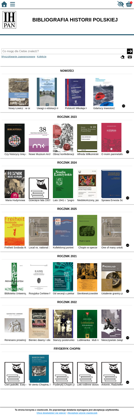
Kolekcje (41, 56)
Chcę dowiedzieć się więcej (51, 413)
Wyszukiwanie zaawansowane (18, 56)
